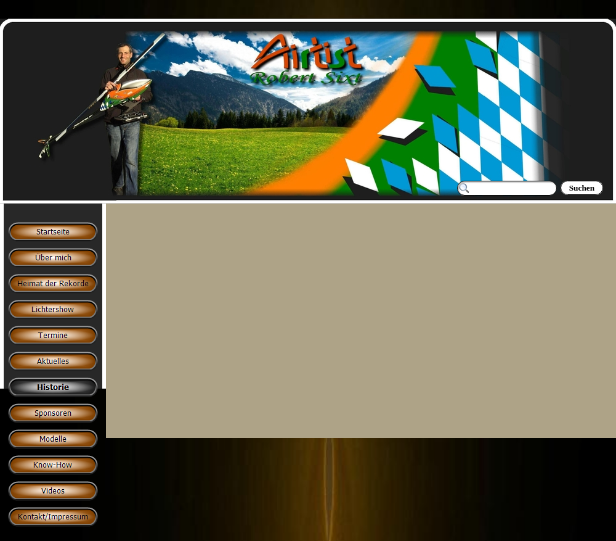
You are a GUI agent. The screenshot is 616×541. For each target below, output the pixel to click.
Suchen (582, 187)
